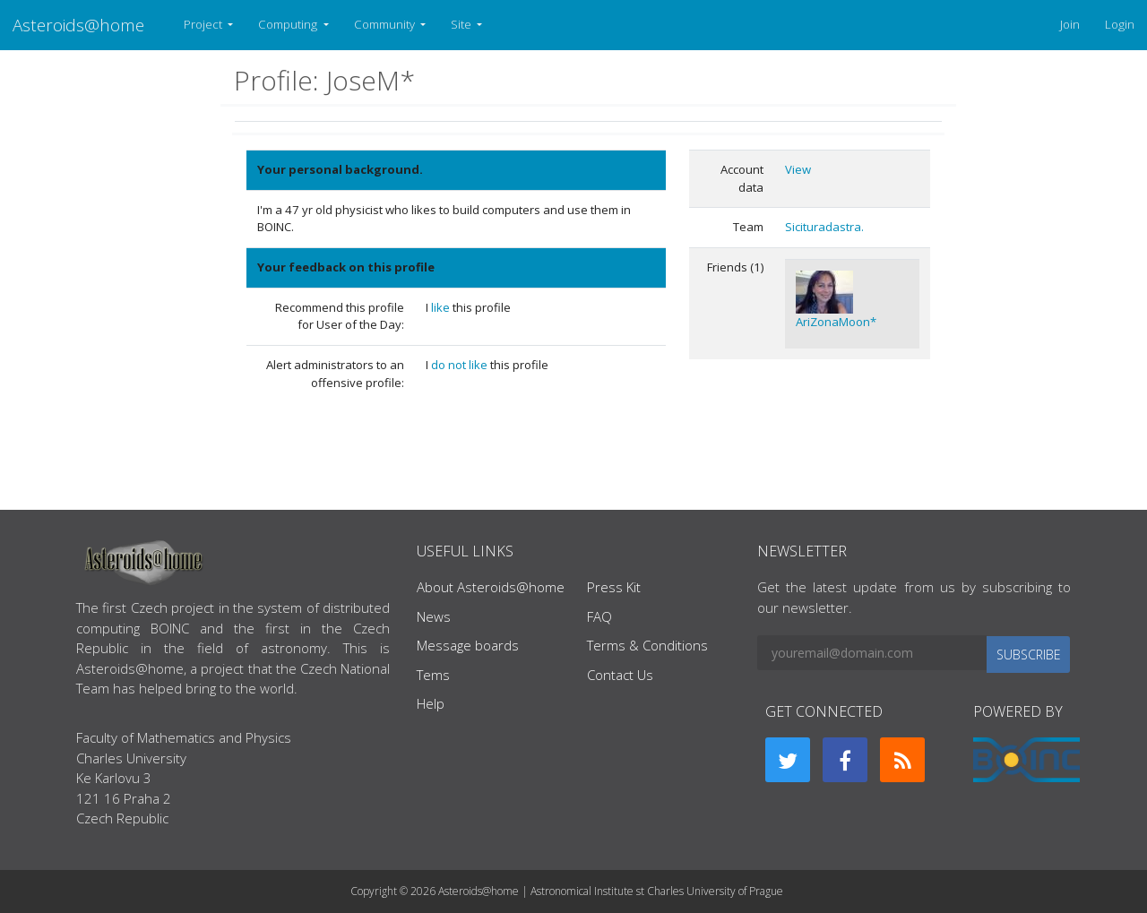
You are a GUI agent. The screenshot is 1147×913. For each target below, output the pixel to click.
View (798, 169)
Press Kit (614, 587)
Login (1119, 24)
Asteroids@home (78, 24)
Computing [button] (289, 24)
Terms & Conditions (647, 645)
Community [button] (386, 24)
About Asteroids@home (491, 587)
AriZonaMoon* (836, 322)
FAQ (599, 616)
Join (1070, 24)
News (434, 616)
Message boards (468, 645)
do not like (460, 365)
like (442, 307)
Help (430, 703)
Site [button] (462, 24)
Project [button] (204, 24)
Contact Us (620, 675)
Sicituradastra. (824, 227)
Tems (433, 675)
